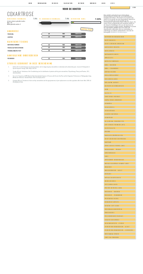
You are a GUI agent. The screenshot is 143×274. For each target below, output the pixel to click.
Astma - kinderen (110, 65)
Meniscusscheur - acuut (113, 170)
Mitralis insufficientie (113, 177)
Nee (64, 34)
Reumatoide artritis (112, 202)
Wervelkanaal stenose (112, 234)
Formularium (42, 3)
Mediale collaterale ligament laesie (117, 163)
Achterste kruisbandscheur (114, 37)
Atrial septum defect (112, 75)
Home (30, 3)
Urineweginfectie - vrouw (114, 223)
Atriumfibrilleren (111, 79)
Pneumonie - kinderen (112, 192)
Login (103, 3)
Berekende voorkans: (16, 19)
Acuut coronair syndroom (114, 44)
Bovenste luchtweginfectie (114, 86)
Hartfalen (108, 142)
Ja (49, 34)
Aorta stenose (109, 51)
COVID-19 (108, 93)
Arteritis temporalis (112, 61)
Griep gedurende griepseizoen (115, 139)
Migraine (108, 174)
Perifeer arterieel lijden (113, 188)
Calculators (68, 3)
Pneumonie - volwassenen (113, 195)
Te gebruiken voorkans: (50, 19)
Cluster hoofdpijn (111, 114)
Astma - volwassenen (112, 68)
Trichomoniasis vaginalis (114, 216)
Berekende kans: (78, 19)
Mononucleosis (110, 181)
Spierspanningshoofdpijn (113, 209)
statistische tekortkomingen (119, 32)
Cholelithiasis (110, 111)
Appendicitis (109, 58)
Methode (81, 3)
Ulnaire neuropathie (112, 220)
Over (112, 3)
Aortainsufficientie (112, 54)
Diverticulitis (110, 128)
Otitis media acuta (111, 184)
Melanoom (108, 167)
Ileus (106, 156)
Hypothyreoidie (110, 153)
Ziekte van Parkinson (112, 237)
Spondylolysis (109, 212)
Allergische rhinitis (112, 47)
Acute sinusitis (110, 40)
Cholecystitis (109, 107)
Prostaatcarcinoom (112, 198)
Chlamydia (108, 103)
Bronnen (93, 3)
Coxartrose (109, 117)
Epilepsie (107, 131)
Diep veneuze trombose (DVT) (115, 125)
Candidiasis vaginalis (112, 96)
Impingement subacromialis (114, 160)
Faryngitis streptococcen (114, 135)
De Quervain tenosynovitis (114, 121)
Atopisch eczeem (110, 72)
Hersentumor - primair (113, 149)
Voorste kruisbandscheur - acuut (117, 227)
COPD (106, 89)
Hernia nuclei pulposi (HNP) (115, 146)
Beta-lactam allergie (112, 82)
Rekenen (55, 3)
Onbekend (78, 34)
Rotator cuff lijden (112, 206)
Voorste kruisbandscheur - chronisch (119, 230)
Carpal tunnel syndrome (113, 100)
